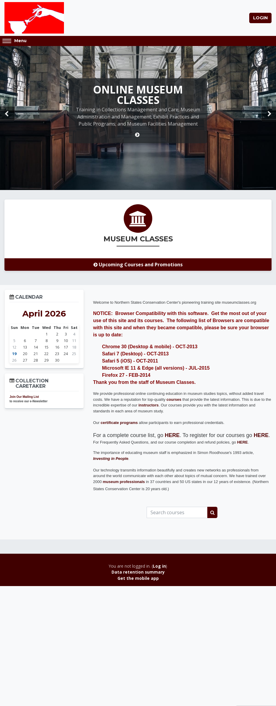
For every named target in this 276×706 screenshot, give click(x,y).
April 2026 (44, 314)
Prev (7, 114)
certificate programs (119, 423)
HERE (261, 436)
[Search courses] (177, 512)
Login (260, 17)
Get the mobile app (138, 578)
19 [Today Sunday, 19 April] (14, 354)
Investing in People (110, 459)
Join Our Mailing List (24, 397)
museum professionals (124, 482)
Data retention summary (138, 572)
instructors (148, 405)
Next (268, 114)
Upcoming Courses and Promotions (138, 265)
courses (174, 400)
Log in (159, 566)
